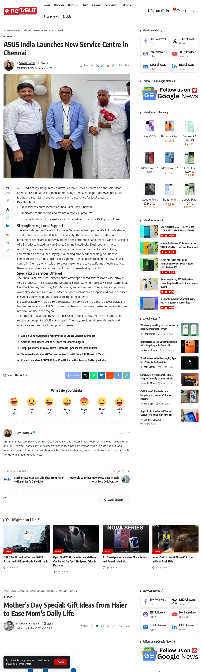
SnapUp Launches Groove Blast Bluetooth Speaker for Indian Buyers (60, 348)
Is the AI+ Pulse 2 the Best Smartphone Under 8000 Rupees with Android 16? (176, 263)
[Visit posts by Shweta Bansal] (8, 65)
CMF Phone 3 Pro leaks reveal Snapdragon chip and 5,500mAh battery (156, 395)
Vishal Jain (148, 403)
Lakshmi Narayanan (153, 419)
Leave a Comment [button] (113, 499)
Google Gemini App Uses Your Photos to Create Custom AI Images (58, 335)
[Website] (128, 432)
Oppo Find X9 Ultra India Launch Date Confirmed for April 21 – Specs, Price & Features (74, 561)
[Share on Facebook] (91, 65)
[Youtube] (184, 54)
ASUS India (109, 249)
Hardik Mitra (149, 333)
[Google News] (154, 67)
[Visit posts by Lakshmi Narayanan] (8, 626)
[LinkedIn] (167, 11)
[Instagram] (162, 11)
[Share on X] (97, 65)
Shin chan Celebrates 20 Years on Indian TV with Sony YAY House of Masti (62, 354)
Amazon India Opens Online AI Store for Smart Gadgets (52, 342)
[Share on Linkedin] (7, 226)
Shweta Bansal (27, 62)
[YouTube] (157, 11)
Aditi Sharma (149, 367)
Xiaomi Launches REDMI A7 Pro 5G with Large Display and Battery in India (63, 360)
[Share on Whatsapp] (102, 65)
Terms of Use (24, 663)
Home (6, 30)
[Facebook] (148, 11)
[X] (152, 11)
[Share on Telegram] (7, 242)
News (13, 30)
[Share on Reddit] (108, 65)
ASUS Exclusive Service (64, 230)
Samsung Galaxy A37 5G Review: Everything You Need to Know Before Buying (179, 283)
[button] (60, 662)
